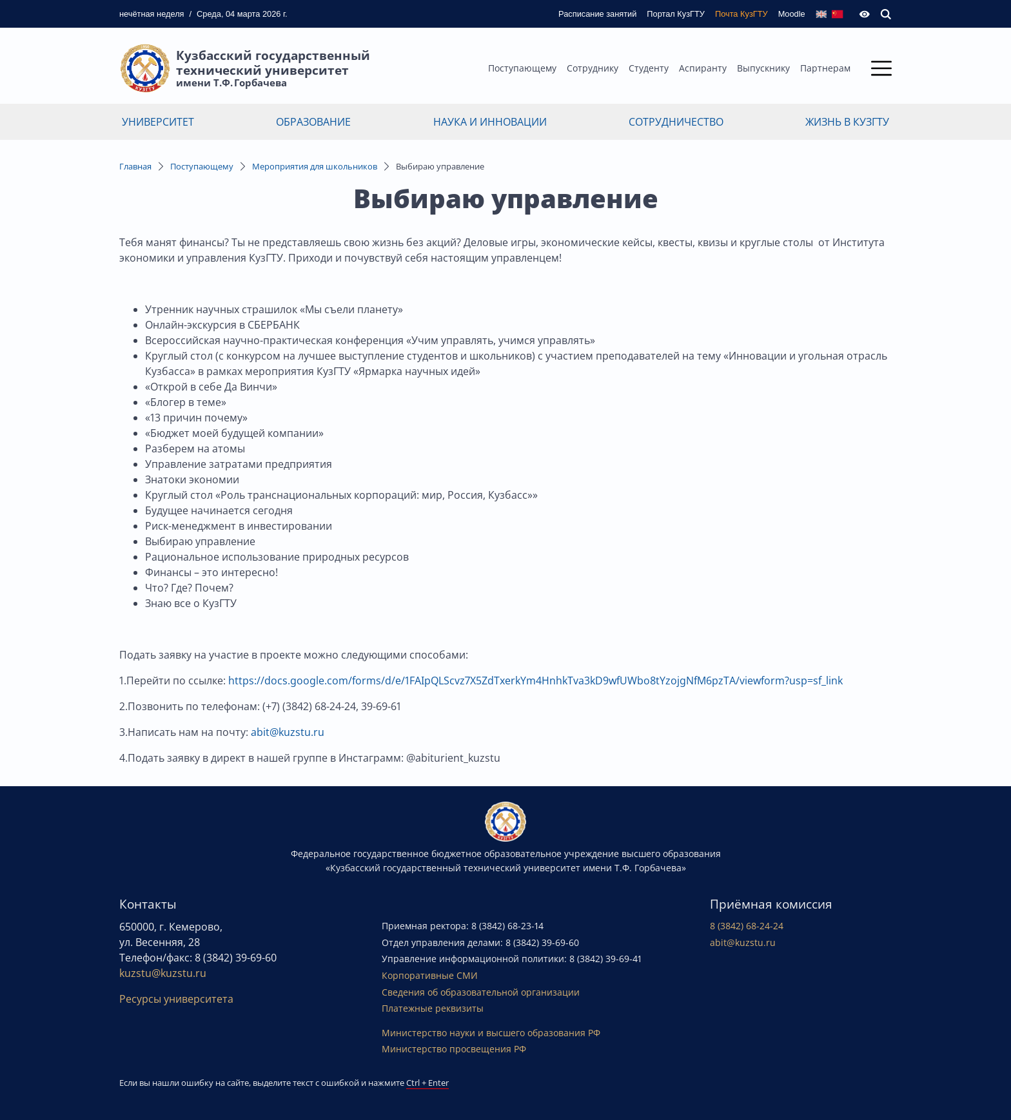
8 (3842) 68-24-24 (746, 926)
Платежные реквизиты (433, 1008)
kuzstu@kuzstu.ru (162, 973)
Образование (313, 122)
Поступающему (522, 68)
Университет (158, 122)
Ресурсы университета (176, 999)
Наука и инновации (490, 122)
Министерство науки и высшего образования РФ (491, 1033)
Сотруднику (592, 68)
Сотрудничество (676, 122)
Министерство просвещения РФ (454, 1049)
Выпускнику (763, 68)
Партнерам (825, 68)
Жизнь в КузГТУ (847, 122)
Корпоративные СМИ (430, 975)
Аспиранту (703, 68)
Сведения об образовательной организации (481, 992)
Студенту (649, 68)
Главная (135, 166)
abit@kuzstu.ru (287, 732)
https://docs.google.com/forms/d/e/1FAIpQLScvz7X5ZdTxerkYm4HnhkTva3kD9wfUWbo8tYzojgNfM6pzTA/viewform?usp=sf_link (535, 680)
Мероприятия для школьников (314, 166)
